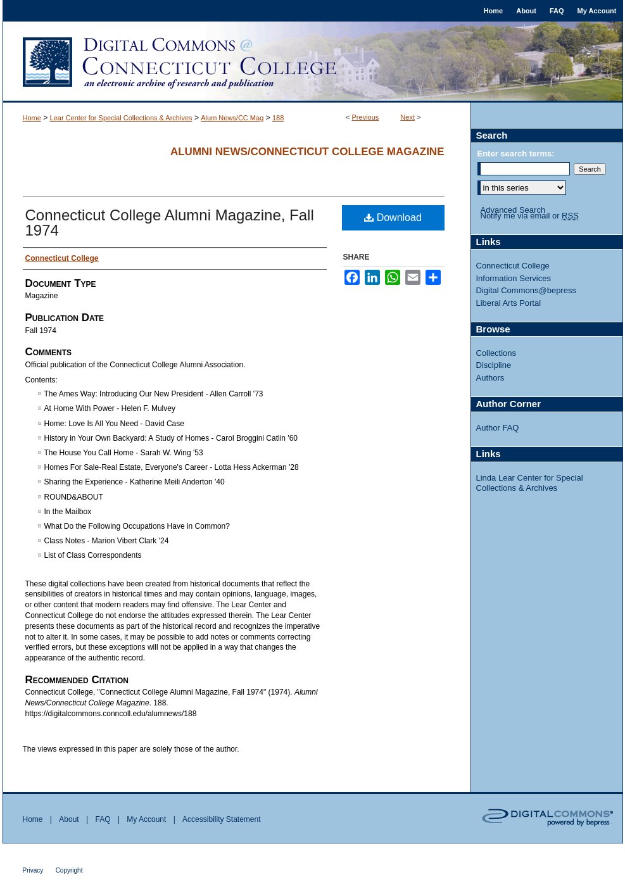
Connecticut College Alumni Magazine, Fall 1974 (169, 222)
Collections (496, 353)
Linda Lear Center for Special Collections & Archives (529, 483)
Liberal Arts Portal (508, 303)
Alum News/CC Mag (232, 118)
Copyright (69, 870)
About (69, 819)
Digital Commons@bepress (526, 290)
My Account (146, 819)
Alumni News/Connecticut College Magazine (307, 152)
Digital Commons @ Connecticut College (313, 62)
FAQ (102, 819)
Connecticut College (513, 265)
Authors (490, 377)
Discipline (494, 365)
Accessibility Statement (221, 819)
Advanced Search (513, 210)
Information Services (514, 278)
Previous (365, 117)
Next (407, 117)
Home (32, 118)
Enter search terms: (516, 153)
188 (278, 118)
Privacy (33, 870)
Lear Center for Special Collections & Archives (121, 118)
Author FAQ (497, 427)
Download (393, 217)
